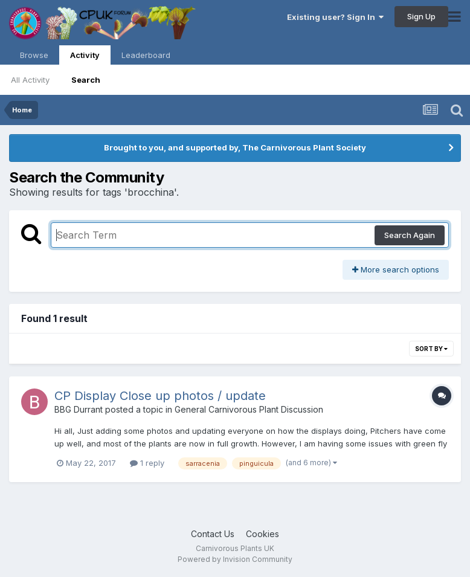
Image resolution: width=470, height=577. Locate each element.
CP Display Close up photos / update (160, 395)
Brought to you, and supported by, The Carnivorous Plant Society (235, 147)
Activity (85, 57)
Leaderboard (145, 55)
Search (85, 80)
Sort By (431, 348)
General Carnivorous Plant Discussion (249, 409)
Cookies (262, 534)
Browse (34, 55)
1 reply (147, 463)
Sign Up (421, 16)
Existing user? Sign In (335, 17)
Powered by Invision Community (235, 559)
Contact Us (212, 534)
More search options (395, 269)
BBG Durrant (78, 409)
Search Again (409, 235)
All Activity (30, 80)
